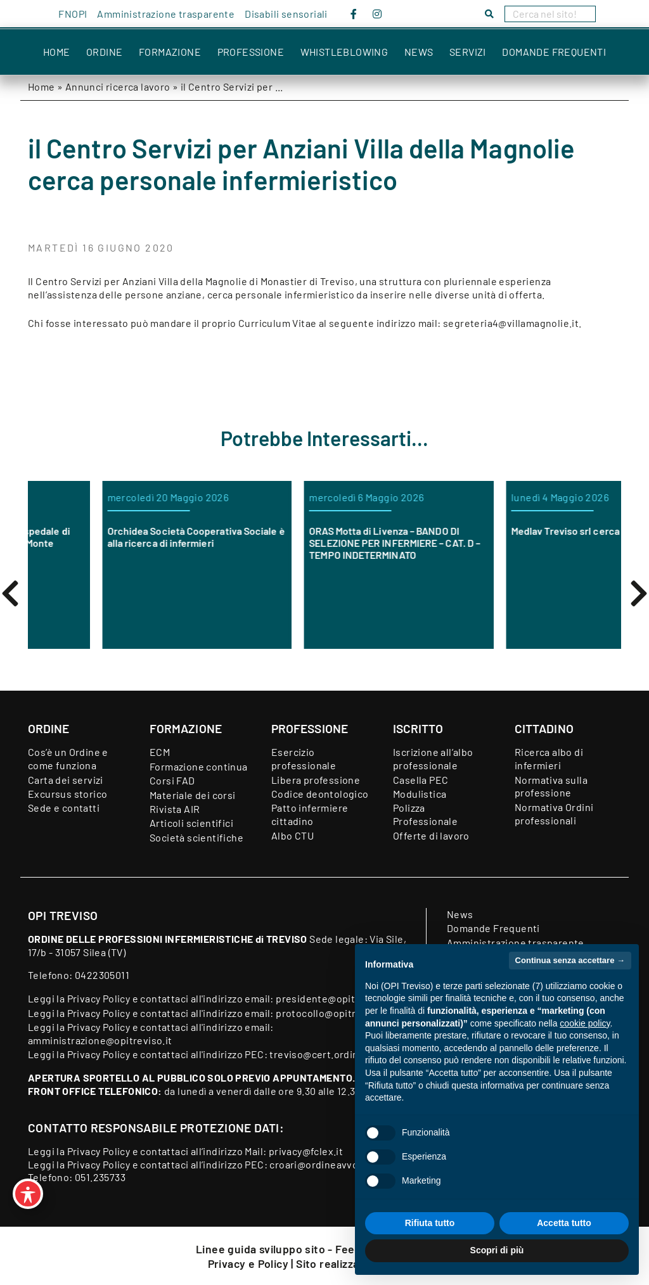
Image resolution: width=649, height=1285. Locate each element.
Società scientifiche (196, 837)
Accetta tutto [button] (564, 1223)
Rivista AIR (175, 809)
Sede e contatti (64, 808)
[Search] (550, 14)
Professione (250, 52)
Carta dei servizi (65, 780)
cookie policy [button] (585, 1023)
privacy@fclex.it (306, 1151)
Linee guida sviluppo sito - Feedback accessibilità (324, 1249)
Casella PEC (420, 780)
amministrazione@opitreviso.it (100, 1040)
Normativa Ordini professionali (554, 813)
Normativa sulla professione (551, 786)
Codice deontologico (320, 794)
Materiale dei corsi (193, 795)
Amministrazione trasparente (166, 14)
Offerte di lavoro (431, 835)
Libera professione (315, 780)
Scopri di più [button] (497, 1250)
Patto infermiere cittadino (309, 814)
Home (56, 52)
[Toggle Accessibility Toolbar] (28, 1194)
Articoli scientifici (191, 823)
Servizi (467, 52)
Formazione (170, 52)
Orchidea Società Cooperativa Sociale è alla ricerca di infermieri (304, 537)
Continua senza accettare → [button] (570, 960)
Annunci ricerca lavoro (117, 86)
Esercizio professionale (303, 758)
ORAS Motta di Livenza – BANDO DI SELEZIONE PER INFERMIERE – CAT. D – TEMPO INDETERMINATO (503, 543)
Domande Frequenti (554, 52)
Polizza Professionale (425, 814)
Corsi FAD (172, 780)
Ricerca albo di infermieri (549, 758)
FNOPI (72, 14)
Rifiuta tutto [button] (430, 1223)
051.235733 (100, 1177)
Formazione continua (199, 766)
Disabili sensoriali (286, 14)
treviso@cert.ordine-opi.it (330, 1054)
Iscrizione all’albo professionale (433, 758)
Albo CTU (292, 835)
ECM (160, 752)
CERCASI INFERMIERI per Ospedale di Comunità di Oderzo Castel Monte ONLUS (96, 543)
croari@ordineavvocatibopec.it (341, 1164)
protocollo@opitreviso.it (333, 1013)
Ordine (104, 52)
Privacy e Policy (250, 1263)
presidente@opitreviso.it (335, 998)
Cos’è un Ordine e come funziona (68, 758)
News (419, 52)
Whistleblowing (344, 52)
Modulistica (419, 794)
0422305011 (102, 975)
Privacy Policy (99, 998)
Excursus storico (67, 794)
